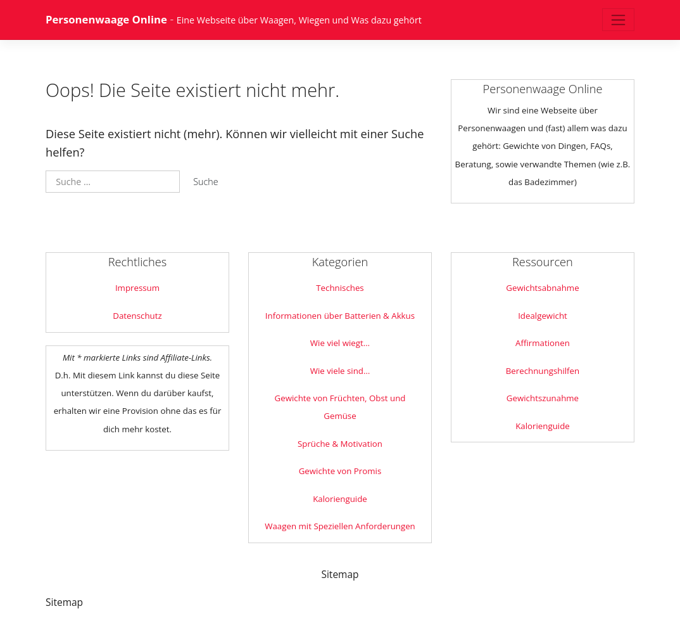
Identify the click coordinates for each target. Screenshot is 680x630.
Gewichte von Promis (340, 471)
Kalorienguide (340, 499)
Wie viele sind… (340, 370)
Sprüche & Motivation (340, 443)
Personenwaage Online (106, 19)
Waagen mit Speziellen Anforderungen (340, 526)
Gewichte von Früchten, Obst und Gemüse (340, 406)
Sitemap (339, 574)
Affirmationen (542, 343)
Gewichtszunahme (543, 398)
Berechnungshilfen (542, 370)
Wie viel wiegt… (340, 343)
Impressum (137, 287)
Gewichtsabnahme (542, 287)
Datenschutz (137, 315)
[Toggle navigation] (618, 19)
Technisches (340, 287)
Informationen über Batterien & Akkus (340, 315)
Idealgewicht (542, 315)
